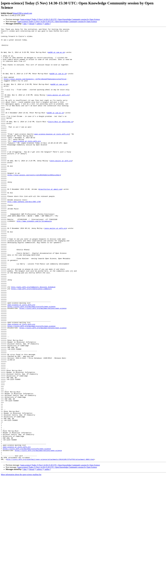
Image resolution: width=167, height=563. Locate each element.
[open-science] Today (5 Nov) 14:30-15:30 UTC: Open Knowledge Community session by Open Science (60, 19)
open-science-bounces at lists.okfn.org (51, 155)
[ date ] (25, 24)
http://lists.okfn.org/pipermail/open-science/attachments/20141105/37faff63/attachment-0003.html (50, 546)
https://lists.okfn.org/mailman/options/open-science (42, 364)
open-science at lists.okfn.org (27, 164)
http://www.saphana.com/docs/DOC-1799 (24, 236)
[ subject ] (39, 24)
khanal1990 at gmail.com (22, 13)
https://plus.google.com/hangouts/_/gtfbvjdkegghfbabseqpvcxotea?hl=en (35, 89)
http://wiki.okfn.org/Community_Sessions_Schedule (33, 339)
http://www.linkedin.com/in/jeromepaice (34, 260)
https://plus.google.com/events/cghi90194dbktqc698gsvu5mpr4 (34, 204)
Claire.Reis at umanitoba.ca (60, 140)
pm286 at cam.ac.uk (56, 57)
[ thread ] (31, 24)
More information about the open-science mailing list (21, 561)
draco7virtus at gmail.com (50, 221)
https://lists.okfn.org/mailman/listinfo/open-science (31, 362)
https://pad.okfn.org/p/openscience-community (31, 341)
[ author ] (47, 24)
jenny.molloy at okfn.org (58, 108)
